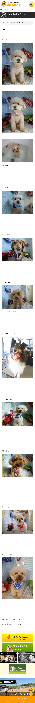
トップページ (11, 698)
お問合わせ (24, 698)
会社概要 (18, 698)
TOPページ (3, 9)
